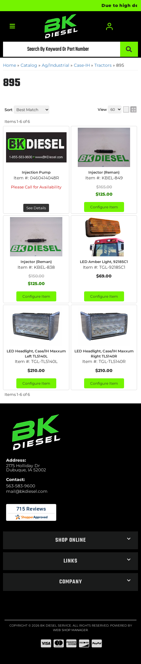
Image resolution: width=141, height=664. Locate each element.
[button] (70, 49)
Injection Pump (36, 172)
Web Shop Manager (70, 630)
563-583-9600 (20, 486)
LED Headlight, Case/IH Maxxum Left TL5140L (36, 353)
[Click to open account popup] (109, 26)
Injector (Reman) (104, 172)
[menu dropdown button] (12, 26)
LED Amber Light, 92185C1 (104, 261)
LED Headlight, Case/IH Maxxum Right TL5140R (104, 353)
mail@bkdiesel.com (27, 491)
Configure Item (104, 207)
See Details (36, 208)
